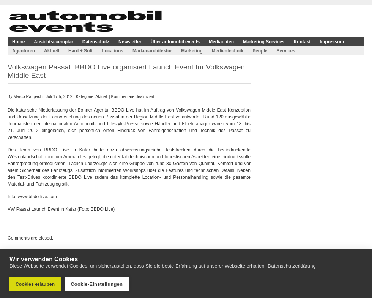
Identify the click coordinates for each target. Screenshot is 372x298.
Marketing (192, 51)
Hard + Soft (80, 51)
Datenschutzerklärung (291, 266)
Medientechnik (227, 51)
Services (285, 51)
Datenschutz (95, 41)
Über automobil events (175, 41)
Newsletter (130, 41)
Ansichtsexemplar (53, 41)
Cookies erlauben (35, 284)
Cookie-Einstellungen (97, 284)
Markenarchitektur (152, 51)
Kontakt (302, 41)
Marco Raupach (28, 96)
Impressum (332, 41)
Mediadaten (221, 41)
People (259, 51)
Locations (112, 51)
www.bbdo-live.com (37, 196)
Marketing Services (263, 41)
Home (18, 41)
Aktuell (51, 51)
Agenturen (23, 51)
